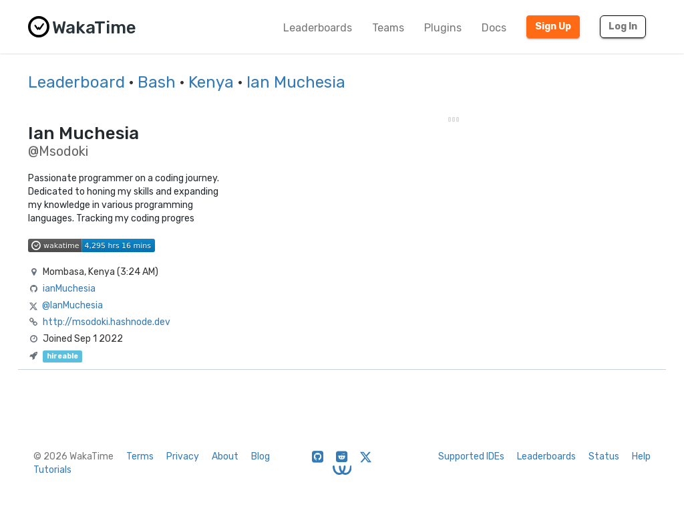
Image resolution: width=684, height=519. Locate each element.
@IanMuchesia (72, 305)
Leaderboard (76, 82)
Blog (260, 456)
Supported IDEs (471, 456)
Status (603, 456)
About (225, 456)
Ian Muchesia (295, 82)
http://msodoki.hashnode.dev (106, 322)
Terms (140, 456)
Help (641, 456)
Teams (388, 27)
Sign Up (553, 26)
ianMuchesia (69, 288)
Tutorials (52, 470)
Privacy (182, 456)
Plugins (443, 27)
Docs (494, 27)
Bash (157, 82)
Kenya (211, 82)
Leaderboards (317, 27)
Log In (623, 26)
